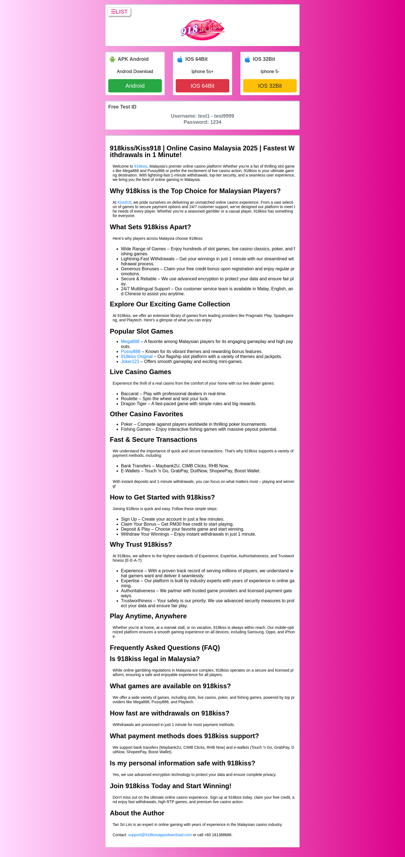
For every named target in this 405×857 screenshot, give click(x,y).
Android (135, 86)
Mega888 (130, 341)
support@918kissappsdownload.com (160, 835)
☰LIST (119, 12)
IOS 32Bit (270, 86)
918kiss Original (137, 356)
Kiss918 (124, 202)
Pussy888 (130, 351)
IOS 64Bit (203, 86)
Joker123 (130, 361)
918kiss (140, 166)
